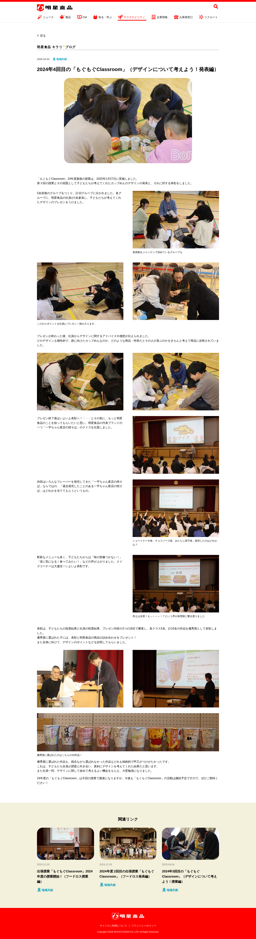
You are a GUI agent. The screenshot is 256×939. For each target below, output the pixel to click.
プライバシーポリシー (143, 925)
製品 (65, 17)
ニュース (45, 17)
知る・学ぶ (102, 17)
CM (82, 17)
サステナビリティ (131, 17)
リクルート (208, 17)
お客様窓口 (183, 17)
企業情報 (159, 17)
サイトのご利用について (113, 925)
